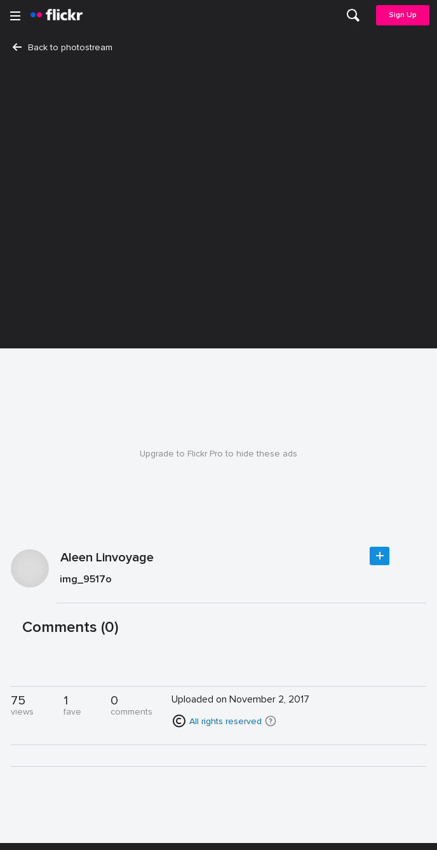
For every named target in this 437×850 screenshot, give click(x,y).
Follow (379, 556)
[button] (270, 721)
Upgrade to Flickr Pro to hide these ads (218, 453)
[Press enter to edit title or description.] (241, 582)
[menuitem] (353, 15)
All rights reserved (225, 721)
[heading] (56, 15)
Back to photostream (62, 47)
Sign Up (403, 15)
